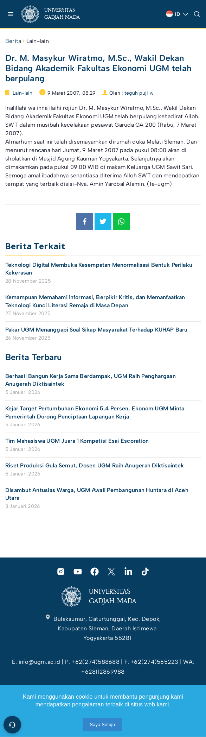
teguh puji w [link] (139, 93)
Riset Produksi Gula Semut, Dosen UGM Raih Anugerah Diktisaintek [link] (94, 465)
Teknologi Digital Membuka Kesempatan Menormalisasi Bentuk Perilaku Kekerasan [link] (98, 269)
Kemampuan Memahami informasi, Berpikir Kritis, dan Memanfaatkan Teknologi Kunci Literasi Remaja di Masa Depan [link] (95, 301)
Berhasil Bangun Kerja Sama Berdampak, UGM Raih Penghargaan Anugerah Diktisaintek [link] (90, 380)
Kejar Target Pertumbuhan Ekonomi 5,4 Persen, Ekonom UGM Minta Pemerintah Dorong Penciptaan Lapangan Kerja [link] (95, 412)
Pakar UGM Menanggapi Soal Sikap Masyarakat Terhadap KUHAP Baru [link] (96, 329)
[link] (56, 14)
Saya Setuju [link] (102, 724)
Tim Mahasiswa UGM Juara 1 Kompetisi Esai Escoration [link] (77, 440)
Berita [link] (13, 41)
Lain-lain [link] (37, 41)
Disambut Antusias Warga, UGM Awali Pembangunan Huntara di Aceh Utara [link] (96, 494)
